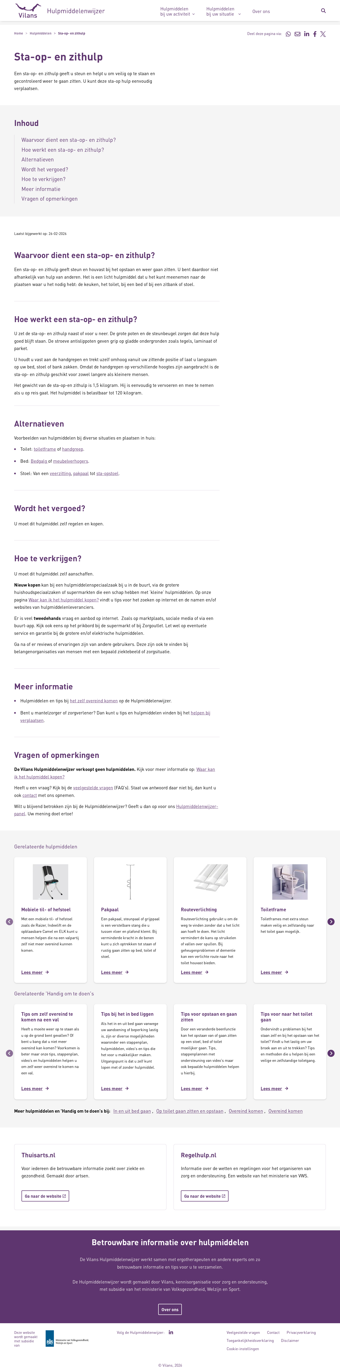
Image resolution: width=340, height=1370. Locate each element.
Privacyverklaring (301, 1332)
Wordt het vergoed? (44, 169)
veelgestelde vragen (93, 788)
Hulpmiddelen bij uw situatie (220, 11)
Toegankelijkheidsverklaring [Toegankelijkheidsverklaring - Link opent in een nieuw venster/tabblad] (250, 1340)
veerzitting (60, 473)
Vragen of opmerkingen (49, 198)
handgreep (72, 449)
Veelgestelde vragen (243, 1332)
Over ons (261, 11)
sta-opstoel (107, 473)
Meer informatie (40, 188)
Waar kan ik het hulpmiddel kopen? (64, 600)
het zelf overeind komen (94, 701)
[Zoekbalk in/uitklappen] (323, 11)
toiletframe (45, 449)
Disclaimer (290, 1340)
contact (29, 795)
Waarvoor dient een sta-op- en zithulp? (68, 139)
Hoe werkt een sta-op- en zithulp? (62, 149)
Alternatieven (37, 159)
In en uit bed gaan (132, 1111)
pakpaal (81, 473)
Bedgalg (39, 461)
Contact (273, 1332)
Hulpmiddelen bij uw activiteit (175, 11)
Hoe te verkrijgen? (43, 178)
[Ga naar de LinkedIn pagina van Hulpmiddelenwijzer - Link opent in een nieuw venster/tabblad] (171, 1332)
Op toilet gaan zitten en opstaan (189, 1111)
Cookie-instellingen (243, 1348)
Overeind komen (246, 1111)
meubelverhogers (70, 461)
